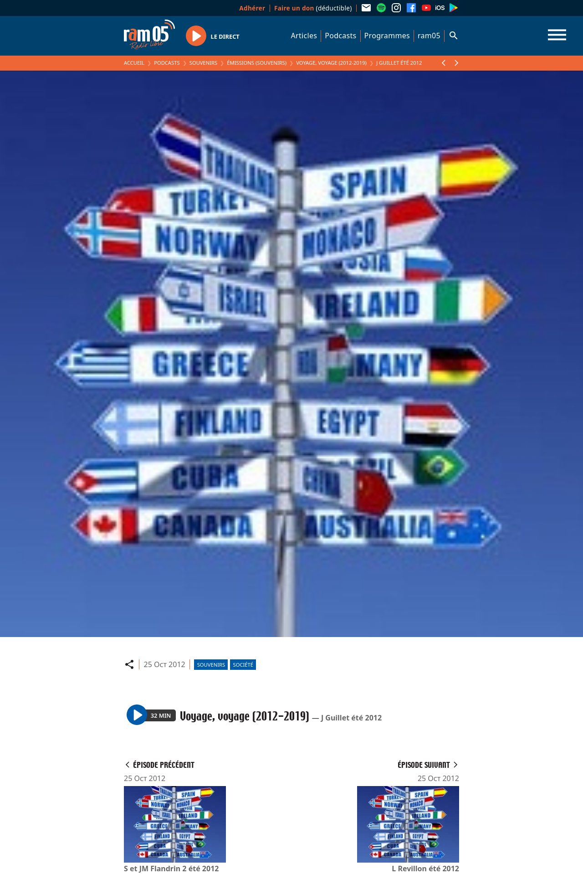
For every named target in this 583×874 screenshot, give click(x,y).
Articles (304, 36)
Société (243, 664)
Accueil (134, 62)
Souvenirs (203, 62)
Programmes (387, 36)
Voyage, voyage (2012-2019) (331, 62)
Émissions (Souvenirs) (256, 62)
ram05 (429, 36)
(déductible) (313, 8)
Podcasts (340, 36)
